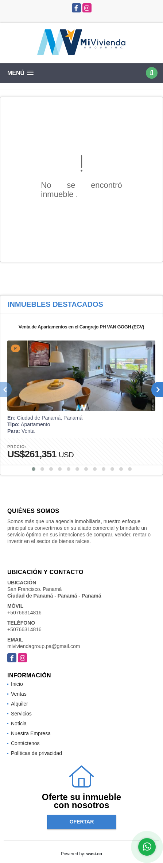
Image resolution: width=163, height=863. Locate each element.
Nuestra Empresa (31, 733)
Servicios (21, 714)
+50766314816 (24, 612)
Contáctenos (25, 743)
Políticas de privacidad (36, 753)
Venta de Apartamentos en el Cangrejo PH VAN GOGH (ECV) (81, 327)
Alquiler (19, 704)
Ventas (19, 694)
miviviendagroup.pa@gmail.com (43, 646)
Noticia (19, 723)
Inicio (17, 684)
